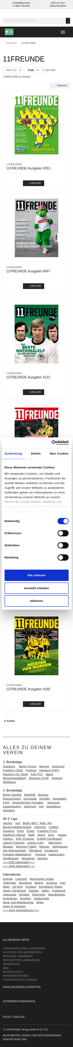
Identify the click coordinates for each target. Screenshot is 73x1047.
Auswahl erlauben (36, 588)
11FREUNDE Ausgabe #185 (28, 689)
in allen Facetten (21, 6)
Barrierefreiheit (16, 975)
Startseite (11, 42)
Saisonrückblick (58, 6)
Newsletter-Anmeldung (21, 960)
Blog (6, 1035)
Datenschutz (13, 971)
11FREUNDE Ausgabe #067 (28, 271)
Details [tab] (36, 453)
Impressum (11, 964)
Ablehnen (36, 600)
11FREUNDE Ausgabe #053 (28, 168)
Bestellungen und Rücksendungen (36, 1035)
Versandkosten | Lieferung (24, 948)
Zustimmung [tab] (13, 453)
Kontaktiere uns (15, 1039)
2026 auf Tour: (57, 3)
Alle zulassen (36, 575)
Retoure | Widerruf (18, 956)
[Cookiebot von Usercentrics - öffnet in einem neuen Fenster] (52, 442)
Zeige (31, 69)
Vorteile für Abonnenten (22, 952)
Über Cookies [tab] (59, 453)
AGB (6, 968)
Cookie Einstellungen (20, 979)
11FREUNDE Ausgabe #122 (28, 377)
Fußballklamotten (21, 3)
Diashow (60, 85)
